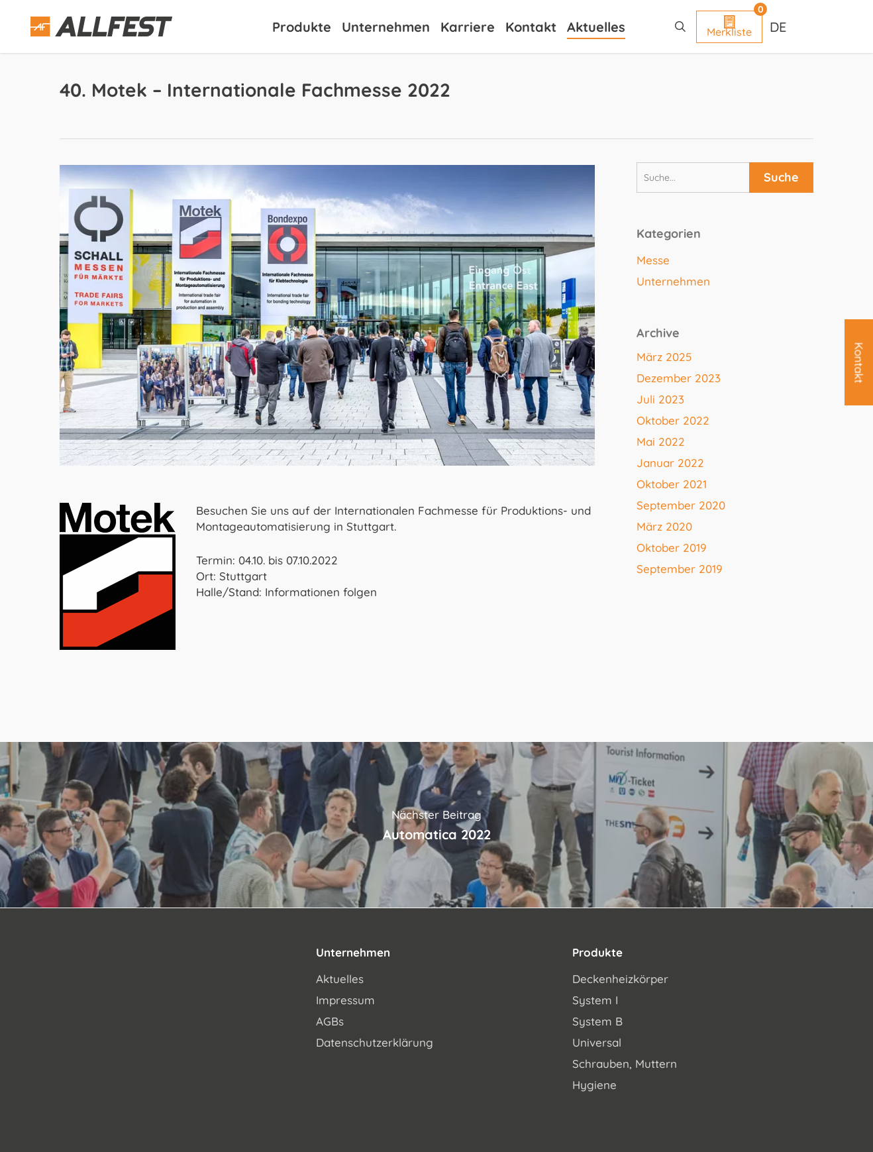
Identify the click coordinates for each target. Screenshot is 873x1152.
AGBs (330, 1021)
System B (597, 1021)
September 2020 (681, 505)
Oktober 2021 (672, 484)
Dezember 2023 (679, 378)
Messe (653, 260)
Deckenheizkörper (620, 979)
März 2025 (664, 357)
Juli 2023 (660, 399)
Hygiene (594, 1085)
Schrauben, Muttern (624, 1064)
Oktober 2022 (673, 420)
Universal (596, 1042)
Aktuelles (340, 979)
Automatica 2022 (436, 825)
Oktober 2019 (672, 547)
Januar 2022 (670, 463)
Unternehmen (673, 281)
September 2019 (680, 569)
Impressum (345, 1000)
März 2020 (664, 526)
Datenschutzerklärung (374, 1042)
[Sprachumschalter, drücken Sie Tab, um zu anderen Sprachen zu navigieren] (779, 26)
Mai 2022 (661, 441)
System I (595, 1000)
